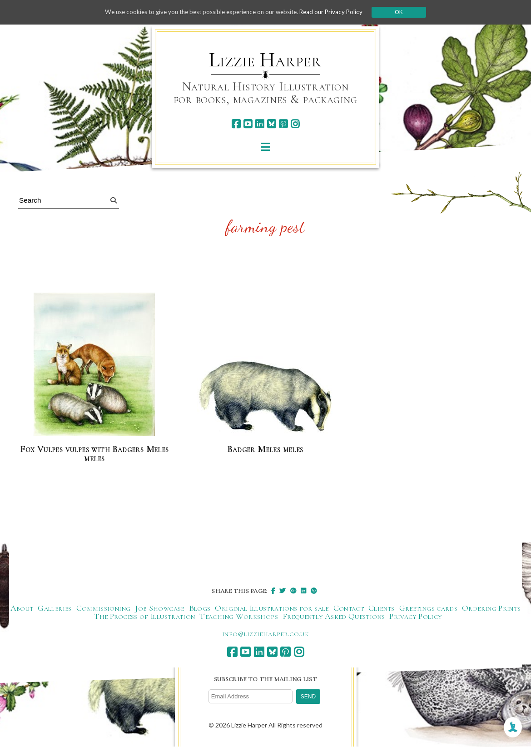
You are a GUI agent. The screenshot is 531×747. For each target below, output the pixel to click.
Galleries (54, 608)
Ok (407, 12)
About (22, 608)
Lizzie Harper (265, 60)
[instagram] (295, 124)
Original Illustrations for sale (271, 608)
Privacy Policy (415, 616)
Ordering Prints (491, 608)
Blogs (200, 608)
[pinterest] (283, 124)
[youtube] (247, 124)
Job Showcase (159, 608)
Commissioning (103, 608)
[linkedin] (259, 124)
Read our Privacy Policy (338, 12)
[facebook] (236, 124)
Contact (348, 608)
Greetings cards (428, 608)
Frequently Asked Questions (334, 616)
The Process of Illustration (144, 616)
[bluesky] (271, 124)
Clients (381, 608)
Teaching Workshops (238, 616)
